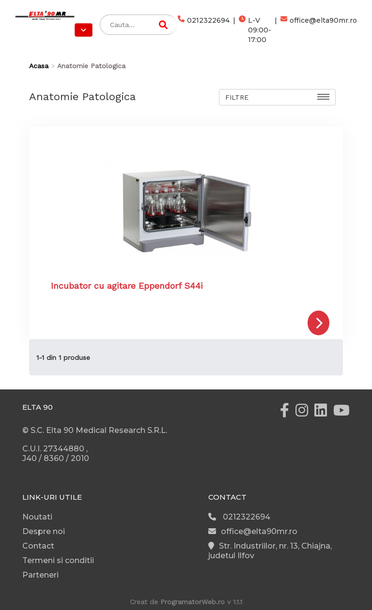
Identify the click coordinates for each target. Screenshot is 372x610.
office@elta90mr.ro (318, 30)
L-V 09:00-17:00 (255, 30)
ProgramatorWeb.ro (192, 602)
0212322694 (204, 30)
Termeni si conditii (58, 560)
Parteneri (40, 575)
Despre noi (43, 531)
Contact (38, 545)
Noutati (37, 516)
